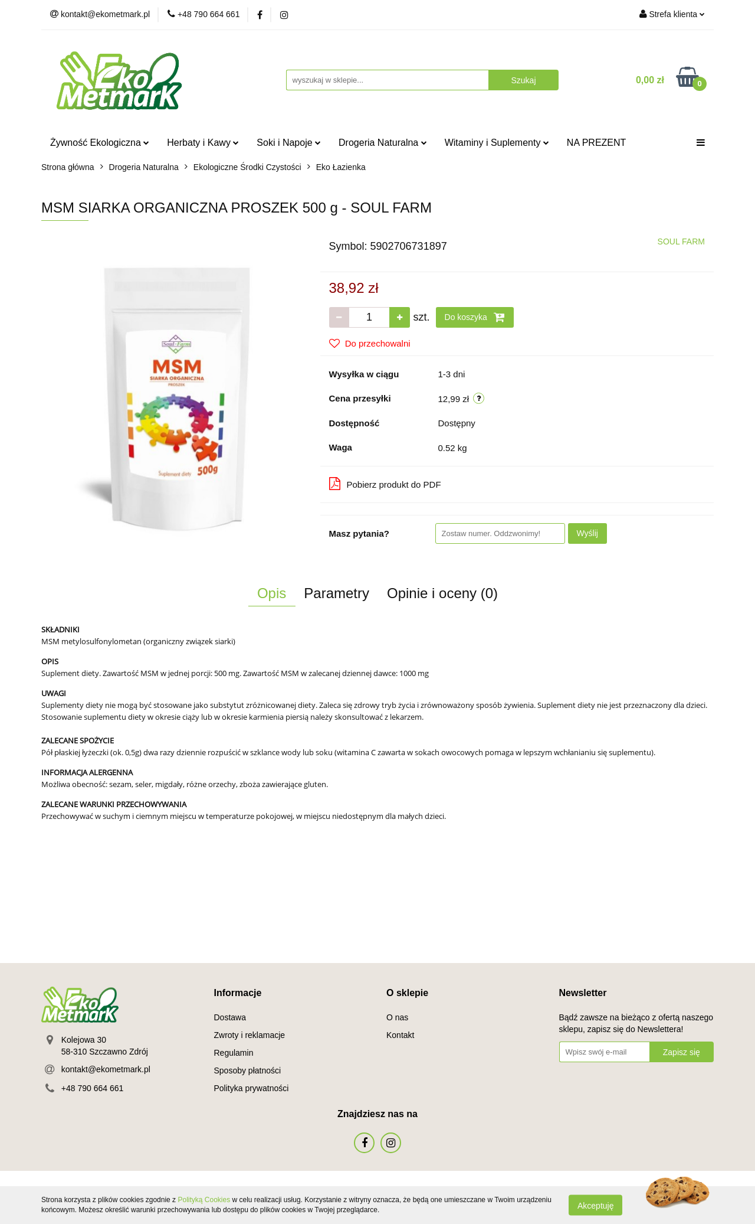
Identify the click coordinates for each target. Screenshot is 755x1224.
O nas (397, 1017)
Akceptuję (595, 1205)
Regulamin (234, 1052)
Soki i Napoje (289, 143)
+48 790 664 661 (92, 1088)
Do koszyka (475, 317)
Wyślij (587, 533)
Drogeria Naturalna (383, 143)
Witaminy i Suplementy (497, 143)
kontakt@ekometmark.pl (105, 1069)
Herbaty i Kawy (203, 143)
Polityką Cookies (204, 1200)
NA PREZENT (596, 143)
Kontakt (400, 1035)
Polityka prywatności (251, 1088)
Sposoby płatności (247, 1070)
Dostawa (230, 1017)
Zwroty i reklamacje (249, 1035)
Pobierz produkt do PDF (385, 483)
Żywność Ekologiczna (99, 143)
